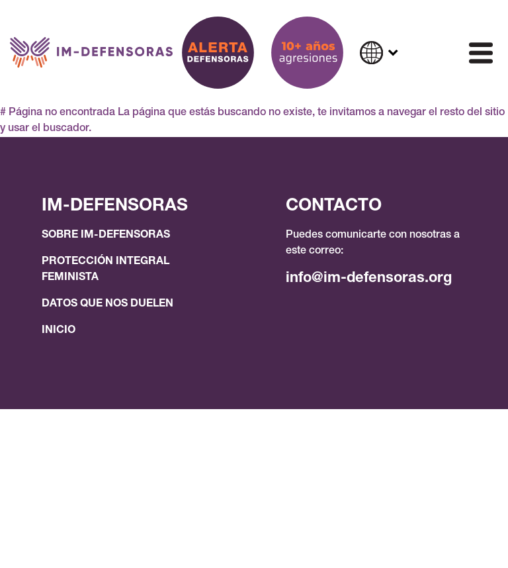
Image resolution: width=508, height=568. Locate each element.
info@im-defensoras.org (369, 278)
